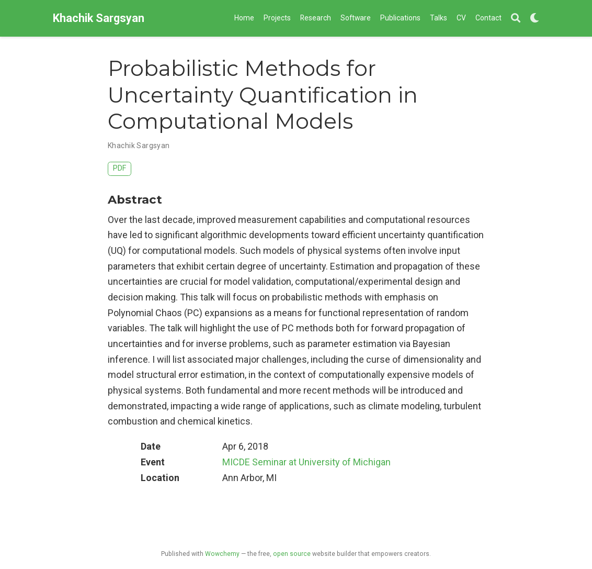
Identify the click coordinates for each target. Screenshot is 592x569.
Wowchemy (222, 553)
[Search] (515, 19)
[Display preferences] (534, 19)
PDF (119, 168)
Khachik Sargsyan (98, 18)
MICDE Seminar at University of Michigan (306, 461)
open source (292, 553)
